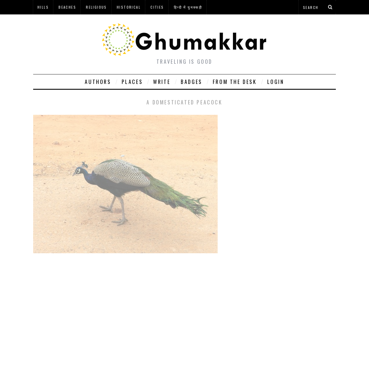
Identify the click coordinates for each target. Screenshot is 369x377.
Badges (191, 81)
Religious (96, 7)
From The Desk (235, 81)
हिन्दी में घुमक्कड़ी (188, 7)
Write (161, 81)
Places (132, 81)
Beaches (67, 7)
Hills (43, 7)
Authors (98, 81)
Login (275, 81)
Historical (129, 7)
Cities (157, 7)
